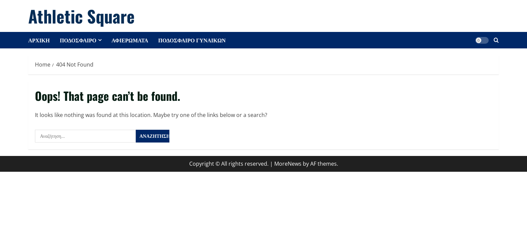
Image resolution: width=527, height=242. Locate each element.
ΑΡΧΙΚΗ (39, 40)
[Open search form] (496, 40)
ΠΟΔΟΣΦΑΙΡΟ (78, 40)
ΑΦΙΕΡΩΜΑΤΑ (130, 40)
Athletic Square (81, 15)
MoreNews (287, 163)
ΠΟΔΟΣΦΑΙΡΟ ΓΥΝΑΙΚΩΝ (192, 40)
